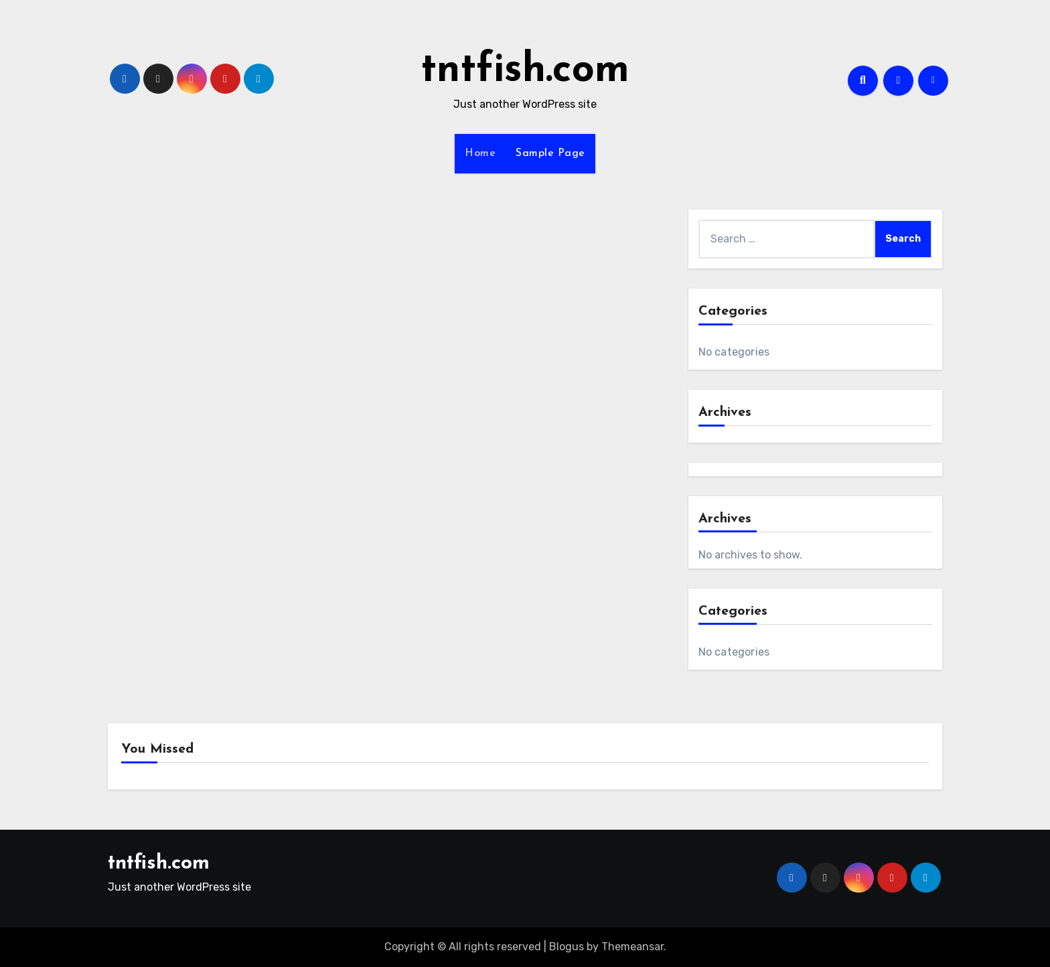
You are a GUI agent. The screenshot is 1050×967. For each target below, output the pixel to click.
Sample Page (550, 153)
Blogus (566, 946)
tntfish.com (525, 71)
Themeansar (632, 946)
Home (480, 153)
